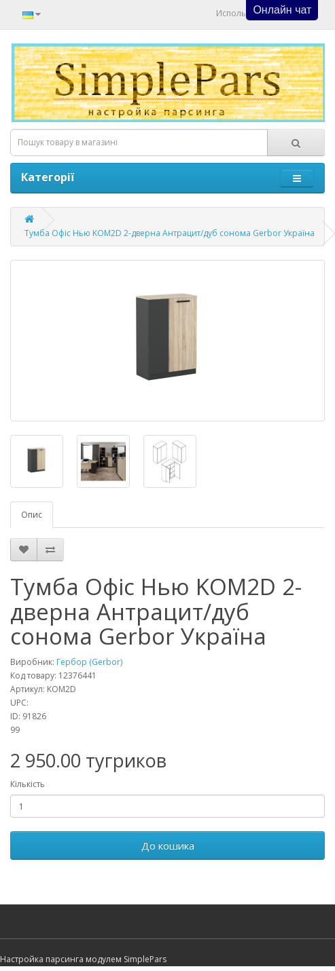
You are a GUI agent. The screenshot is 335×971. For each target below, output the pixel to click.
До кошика (167, 845)
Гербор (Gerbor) (89, 662)
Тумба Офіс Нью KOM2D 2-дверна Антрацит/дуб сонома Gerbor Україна (169, 233)
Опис (31, 514)
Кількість (27, 784)
